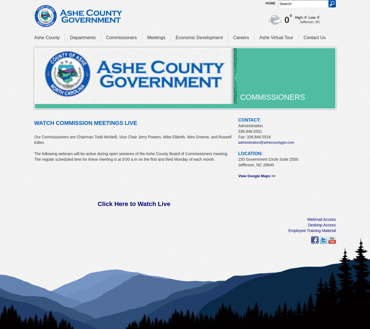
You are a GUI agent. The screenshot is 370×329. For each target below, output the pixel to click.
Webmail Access (321, 219)
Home (271, 3)
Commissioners (121, 37)
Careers (241, 37)
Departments (83, 37)
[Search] (303, 4)
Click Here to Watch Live (134, 203)
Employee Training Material (312, 230)
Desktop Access (322, 225)
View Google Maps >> (256, 176)
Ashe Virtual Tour (276, 37)
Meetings (156, 37)
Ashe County (47, 37)
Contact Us (315, 37)
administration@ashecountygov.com (266, 143)
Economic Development (199, 37)
